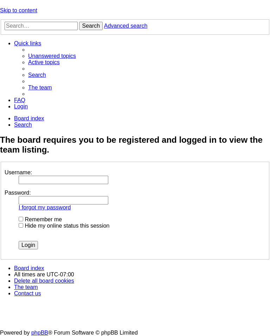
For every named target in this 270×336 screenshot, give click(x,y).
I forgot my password (45, 207)
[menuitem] (52, 56)
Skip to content (18, 10)
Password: (18, 193)
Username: (18, 172)
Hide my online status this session (64, 226)
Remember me (40, 219)
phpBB (39, 333)
